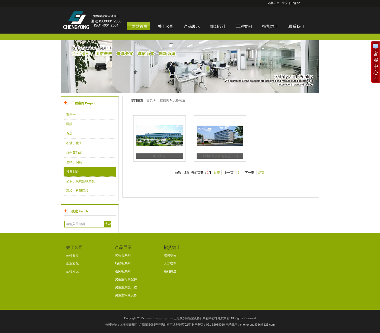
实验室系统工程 (126, 287)
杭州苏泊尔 (74, 152)
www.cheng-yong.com (159, 318)
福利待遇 (170, 271)
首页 (149, 100)
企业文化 (72, 263)
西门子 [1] (160, 156)
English (295, 2)
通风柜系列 (123, 271)
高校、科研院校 (77, 191)
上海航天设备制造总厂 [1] (220, 156)
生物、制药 (74, 162)
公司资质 (72, 255)
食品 (69, 133)
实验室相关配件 (126, 279)
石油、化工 (74, 143)
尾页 (261, 173)
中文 (285, 2)
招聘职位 (170, 255)
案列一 (71, 114)
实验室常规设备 (126, 295)
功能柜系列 (123, 263)
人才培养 (170, 263)
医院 (69, 124)
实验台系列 (123, 255)
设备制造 (72, 172)
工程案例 (162, 100)
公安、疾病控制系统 (80, 181)
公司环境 (72, 271)
